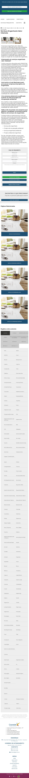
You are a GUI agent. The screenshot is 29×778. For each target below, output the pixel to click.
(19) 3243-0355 (14, 749)
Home (2, 19)
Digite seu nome (14, 152)
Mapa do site (14, 768)
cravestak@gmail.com (14, 752)
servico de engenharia (14, 27)
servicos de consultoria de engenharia (20, 27)
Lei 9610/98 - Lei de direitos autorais (19, 717)
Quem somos (10, 19)
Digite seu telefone (14, 159)
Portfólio (20, 19)
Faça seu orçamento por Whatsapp (15, 11)
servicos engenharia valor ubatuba (3, 29)
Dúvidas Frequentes (7, 22)
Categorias (8, 27)
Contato (19, 22)
